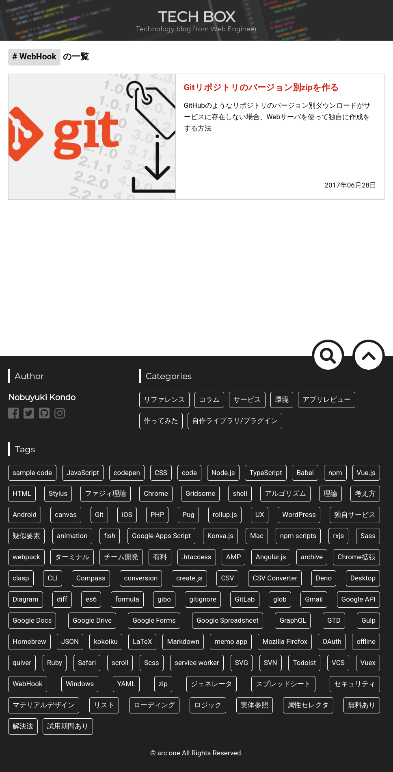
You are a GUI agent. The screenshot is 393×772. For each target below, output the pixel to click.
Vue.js (366, 473)
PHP (157, 514)
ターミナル (72, 557)
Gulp (368, 620)
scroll (120, 663)
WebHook (28, 684)
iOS (127, 514)
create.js (189, 578)
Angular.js (271, 557)
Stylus (58, 493)
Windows (80, 684)
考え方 (365, 493)
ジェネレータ (211, 684)
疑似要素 (26, 536)
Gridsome (200, 493)
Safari (87, 663)
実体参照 (254, 705)
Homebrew (29, 641)
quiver (22, 663)
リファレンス (164, 399)
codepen (127, 473)
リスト (104, 705)
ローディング (154, 705)
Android (25, 514)
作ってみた (161, 421)
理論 (330, 493)
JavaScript (83, 473)
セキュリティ (355, 684)
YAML (126, 684)
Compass (91, 578)
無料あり (362, 705)
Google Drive (92, 620)
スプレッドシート (283, 684)
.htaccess (197, 557)
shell (240, 493)
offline (366, 641)
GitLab (245, 599)
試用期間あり (68, 726)
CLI (53, 578)
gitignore (202, 599)
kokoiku (106, 641)
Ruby (54, 663)
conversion (141, 578)
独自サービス (355, 514)
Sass (368, 536)
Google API (358, 599)
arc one (169, 753)
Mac (256, 536)
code (189, 473)
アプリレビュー (326, 399)
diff (62, 599)
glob (280, 599)
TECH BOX (196, 17)
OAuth (331, 641)
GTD (334, 620)
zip (163, 684)
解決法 (23, 726)
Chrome (156, 493)
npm (335, 473)
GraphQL (292, 620)
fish (109, 536)
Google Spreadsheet (227, 620)
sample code (32, 473)
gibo (164, 599)
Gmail (314, 599)
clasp (21, 578)
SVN (270, 663)
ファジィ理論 (105, 493)
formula (127, 599)
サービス (247, 399)
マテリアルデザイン (44, 705)
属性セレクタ (308, 705)
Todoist (304, 663)
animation (72, 536)
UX (259, 514)
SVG (241, 663)
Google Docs (32, 620)
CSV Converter (275, 578)
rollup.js (225, 514)
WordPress (299, 514)
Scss (151, 663)
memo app (230, 641)
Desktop (363, 578)
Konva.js (220, 536)
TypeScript (265, 473)
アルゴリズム (285, 493)
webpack (26, 557)
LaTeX (142, 641)
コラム (209, 399)
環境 (282, 399)
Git (99, 514)
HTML (22, 493)
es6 (91, 599)
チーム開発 (121, 557)
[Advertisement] (196, 273)
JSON (70, 641)
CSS (161, 473)
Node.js (223, 473)
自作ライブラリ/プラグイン (235, 421)
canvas (66, 514)
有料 (160, 557)
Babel (305, 473)
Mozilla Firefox (284, 641)
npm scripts (298, 536)
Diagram (26, 599)
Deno (324, 578)
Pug (188, 514)
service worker (197, 663)
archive (312, 557)
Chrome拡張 (356, 557)
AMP (233, 557)
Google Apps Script (161, 536)
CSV (227, 578)
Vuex (368, 663)
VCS (338, 663)
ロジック (208, 705)
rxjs (338, 536)
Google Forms (153, 620)
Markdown (183, 641)
